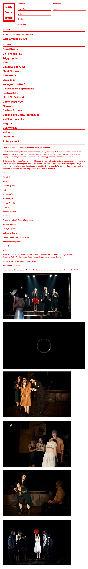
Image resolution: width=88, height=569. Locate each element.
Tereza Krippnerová (41, 257)
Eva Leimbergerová (62, 254)
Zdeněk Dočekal (9, 237)
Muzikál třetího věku (15, 97)
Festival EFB (10, 93)
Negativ (8, 123)
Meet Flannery (12, 71)
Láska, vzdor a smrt (15, 39)
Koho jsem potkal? (14, 84)
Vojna (6, 132)
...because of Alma (14, 66)
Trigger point (11, 58)
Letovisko (8, 136)
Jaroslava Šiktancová (11, 194)
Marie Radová (8, 254)
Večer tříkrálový (13, 101)
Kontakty (22, 24)
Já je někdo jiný (12, 53)
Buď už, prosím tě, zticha (18, 34)
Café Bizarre (11, 49)
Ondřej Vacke (15, 257)
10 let (6, 62)
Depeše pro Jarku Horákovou (21, 114)
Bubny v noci (10, 127)
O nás (20, 19)
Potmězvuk (10, 75)
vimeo (55, 9)
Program (21, 4)
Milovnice (8, 106)
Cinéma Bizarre (12, 110)
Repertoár (22, 9)
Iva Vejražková (20, 254)
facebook (57, 4)
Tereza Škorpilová (10, 220)
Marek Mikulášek (23, 237)
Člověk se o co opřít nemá (18, 88)
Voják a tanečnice (14, 119)
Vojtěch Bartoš (47, 254)
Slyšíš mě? (9, 80)
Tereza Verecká (9, 203)
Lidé (20, 14)
